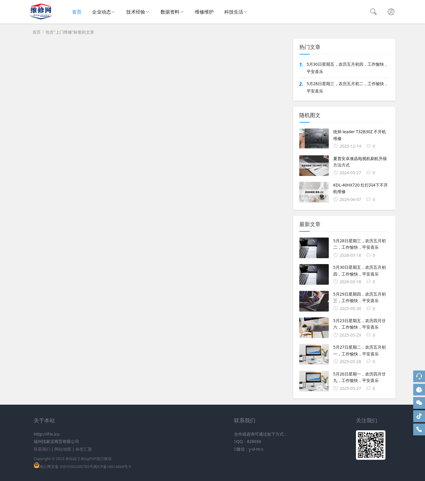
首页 (76, 12)
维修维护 (204, 12)
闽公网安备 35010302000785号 (63, 466)
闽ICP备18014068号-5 (112, 466)
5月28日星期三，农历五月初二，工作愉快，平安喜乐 (347, 87)
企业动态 (101, 12)
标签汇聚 (84, 449)
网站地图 (63, 449)
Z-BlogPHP (87, 458)
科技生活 (233, 12)
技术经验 (135, 12)
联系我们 (42, 449)
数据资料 (170, 12)
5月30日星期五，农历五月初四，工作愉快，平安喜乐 (347, 67)
